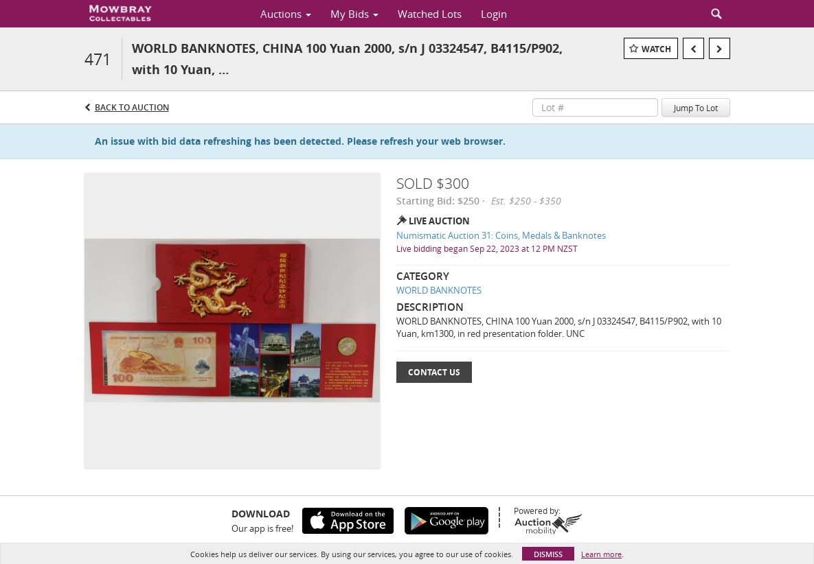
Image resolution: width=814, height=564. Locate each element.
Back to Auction (132, 107)
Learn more (601, 554)
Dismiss (548, 554)
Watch (656, 49)
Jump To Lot (696, 107)
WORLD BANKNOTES (439, 290)
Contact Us (434, 372)
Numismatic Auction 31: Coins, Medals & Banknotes (501, 235)
